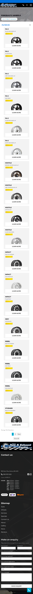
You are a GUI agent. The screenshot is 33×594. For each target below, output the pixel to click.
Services (4, 513)
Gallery (3, 526)
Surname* (20, 546)
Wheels (3, 510)
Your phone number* (7, 551)
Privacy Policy (20, 582)
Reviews (4, 532)
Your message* (5, 572)
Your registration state (7, 567)
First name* (4, 546)
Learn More (16, 46)
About (3, 522)
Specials (4, 516)
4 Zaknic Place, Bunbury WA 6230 (10, 471)
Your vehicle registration (8, 561)
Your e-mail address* (7, 556)
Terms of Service (26, 582)
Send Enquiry (16, 586)
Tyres (3, 507)
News (3, 529)
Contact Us (5, 519)
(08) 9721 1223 (6, 474)
